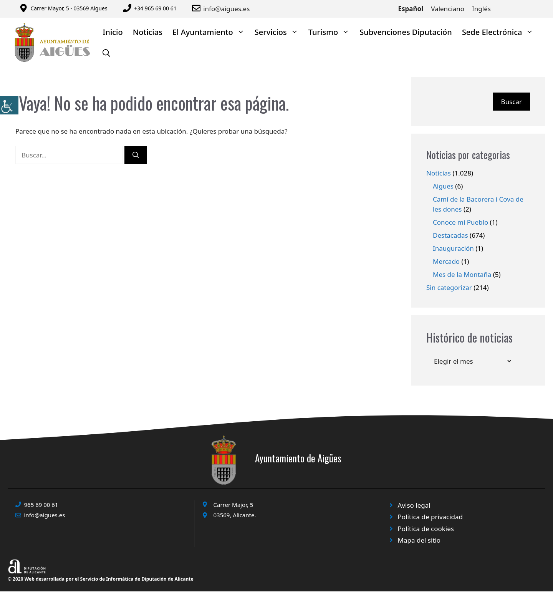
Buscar (511, 101)
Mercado (446, 261)
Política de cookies (426, 528)
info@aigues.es (226, 8)
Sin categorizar (449, 287)
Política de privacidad (430, 516)
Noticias (147, 32)
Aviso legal (414, 505)
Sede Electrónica (500, 32)
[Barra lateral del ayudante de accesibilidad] (9, 105)
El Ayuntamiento (211, 32)
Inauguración (453, 248)
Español (411, 8)
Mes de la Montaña (462, 274)
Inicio (113, 32)
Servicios (279, 32)
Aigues (443, 186)
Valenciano (447, 8)
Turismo (331, 32)
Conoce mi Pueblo (460, 222)
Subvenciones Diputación (405, 32)
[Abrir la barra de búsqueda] (106, 53)
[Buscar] (135, 155)
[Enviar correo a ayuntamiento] (197, 8)
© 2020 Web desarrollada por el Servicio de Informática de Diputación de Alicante (101, 579)
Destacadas (450, 235)
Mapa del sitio (419, 540)
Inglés (481, 8)
